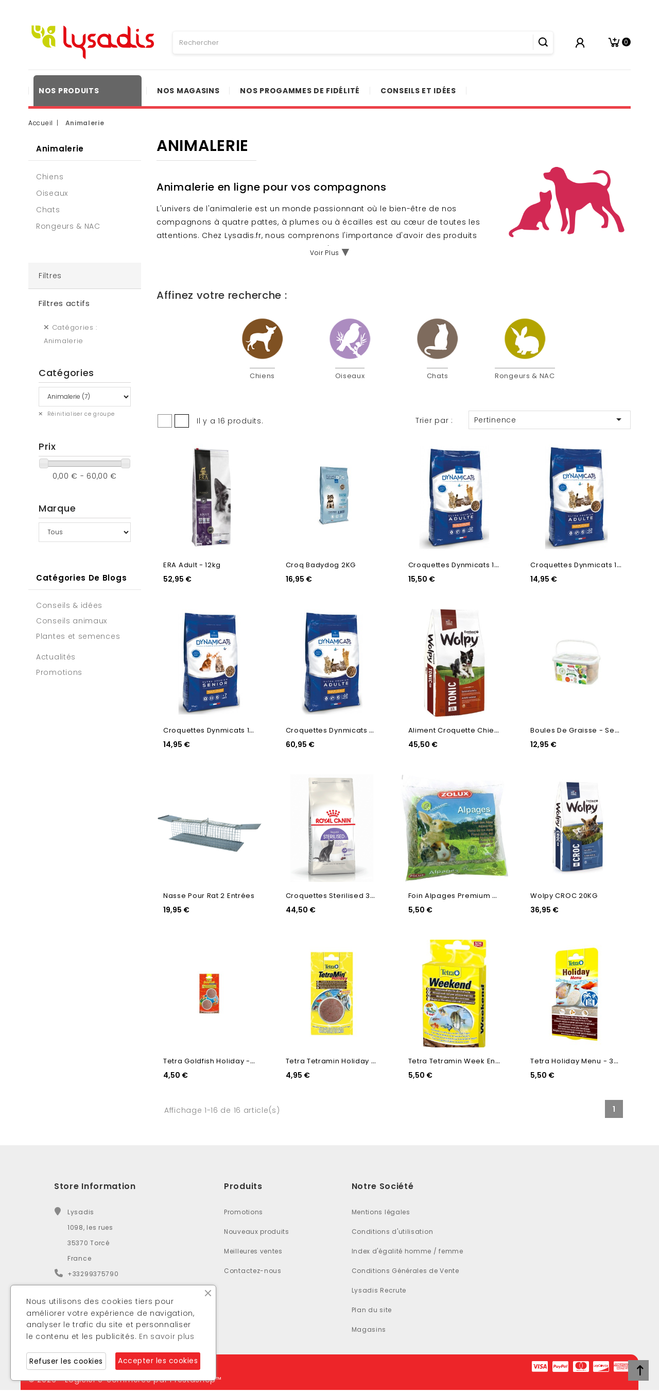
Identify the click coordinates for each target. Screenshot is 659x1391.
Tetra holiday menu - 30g (576, 1061)
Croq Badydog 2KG (321, 565)
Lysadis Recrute (379, 1290)
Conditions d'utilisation (392, 1231)
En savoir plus (167, 1336)
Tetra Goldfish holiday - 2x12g (217, 1061)
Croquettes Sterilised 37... (333, 896)
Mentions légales (381, 1212)
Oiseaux (52, 193)
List (182, 421)
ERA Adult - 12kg (192, 565)
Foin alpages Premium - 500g (462, 896)
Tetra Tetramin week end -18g (463, 1061)
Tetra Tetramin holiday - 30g (338, 1061)
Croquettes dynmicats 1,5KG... (462, 565)
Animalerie (60, 148)
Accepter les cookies (158, 1360)
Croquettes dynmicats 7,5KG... (340, 730)
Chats (48, 210)
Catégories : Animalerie (70, 334)
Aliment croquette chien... (456, 730)
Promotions (243, 1212)
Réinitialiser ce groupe (80, 414)
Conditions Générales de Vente (405, 1270)
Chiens (49, 177)
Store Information (95, 1186)
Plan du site (372, 1309)
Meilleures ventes (253, 1251)
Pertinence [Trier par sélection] (549, 419)
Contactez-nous (253, 1270)
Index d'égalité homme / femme (407, 1251)
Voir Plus (324, 252)
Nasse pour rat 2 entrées (209, 896)
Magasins (369, 1329)
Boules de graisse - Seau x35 (584, 730)
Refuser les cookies (66, 1361)
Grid (165, 421)
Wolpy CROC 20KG (564, 896)
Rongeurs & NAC (68, 226)
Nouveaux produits (256, 1231)
